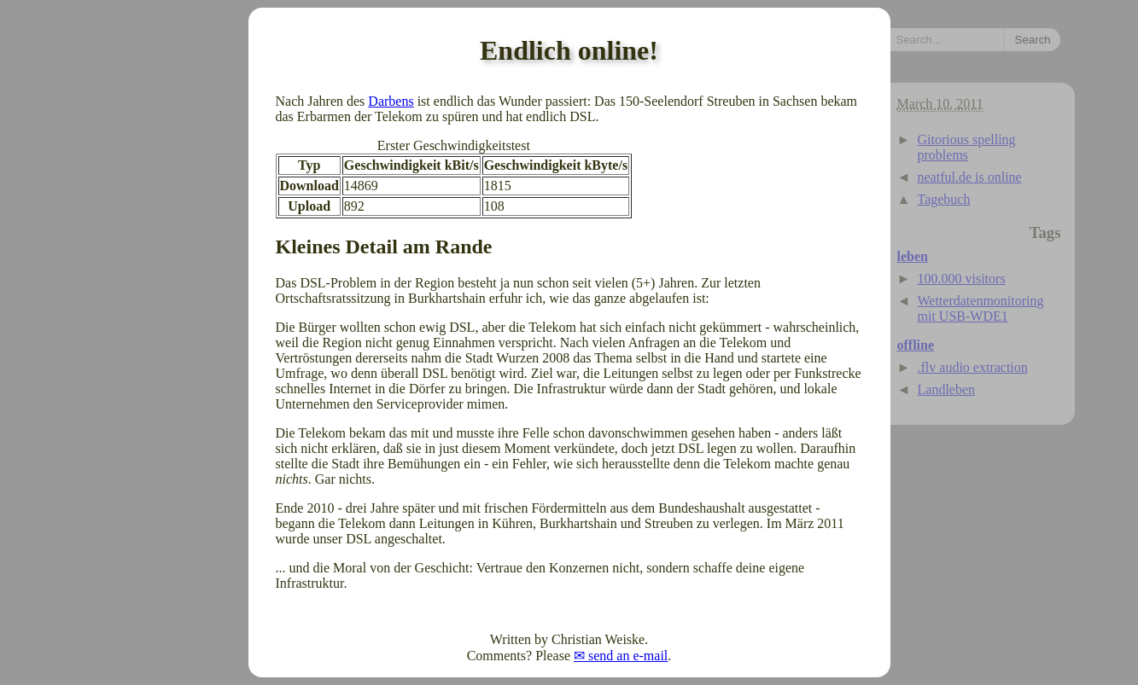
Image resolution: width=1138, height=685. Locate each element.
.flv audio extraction (973, 367)
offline (916, 345)
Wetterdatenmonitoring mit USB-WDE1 (981, 308)
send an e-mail (628, 655)
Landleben (947, 389)
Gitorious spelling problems (967, 147)
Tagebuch (944, 199)
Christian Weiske (598, 639)
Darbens (390, 101)
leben (912, 256)
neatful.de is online (970, 177)
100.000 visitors (962, 278)
